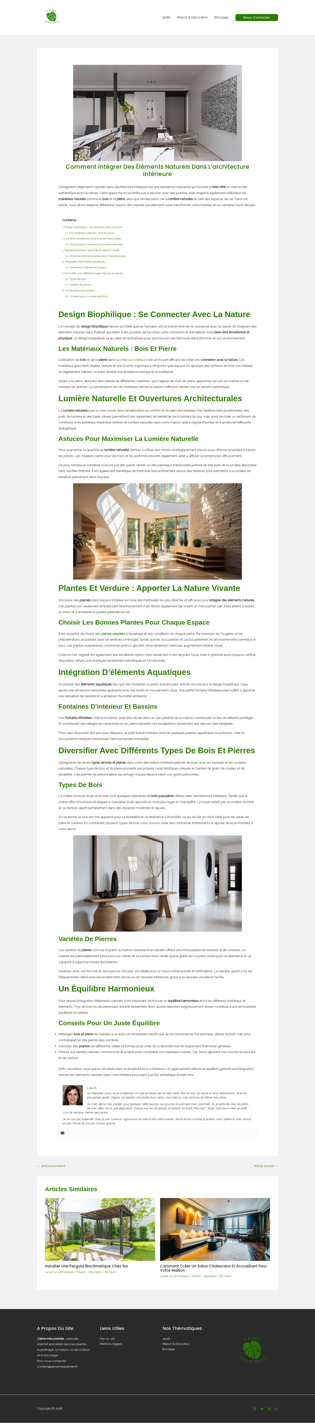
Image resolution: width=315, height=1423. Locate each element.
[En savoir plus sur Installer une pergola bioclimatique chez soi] (100, 1230)
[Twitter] (262, 1409)
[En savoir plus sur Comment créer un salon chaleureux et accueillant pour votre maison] (215, 1230)
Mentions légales (111, 1344)
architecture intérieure (133, 360)
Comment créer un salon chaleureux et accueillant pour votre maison (211, 1268)
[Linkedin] (269, 1409)
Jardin (166, 17)
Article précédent (52, 1166)
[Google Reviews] (276, 1409)
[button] (256, 17)
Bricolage (221, 17)
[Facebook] (254, 1409)
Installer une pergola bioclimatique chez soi (89, 1266)
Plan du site (107, 1338)
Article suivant (265, 1166)
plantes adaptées (114, 634)
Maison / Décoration (92, 1272)
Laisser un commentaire (60, 1272)
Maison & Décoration (192, 17)
